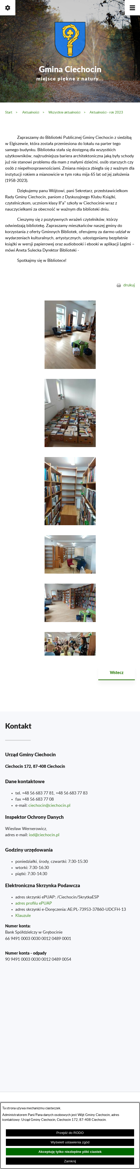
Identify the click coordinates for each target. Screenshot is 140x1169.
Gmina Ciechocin (70, 72)
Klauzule (23, 916)
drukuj (129, 285)
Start (8, 112)
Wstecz (116, 672)
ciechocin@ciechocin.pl (49, 805)
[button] (132, 7)
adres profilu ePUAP (33, 903)
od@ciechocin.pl (44, 835)
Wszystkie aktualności (64, 112)
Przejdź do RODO (70, 1133)
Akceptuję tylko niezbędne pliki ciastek (70, 1152)
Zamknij (70, 1161)
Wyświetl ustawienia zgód (70, 1142)
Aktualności (30, 112)
